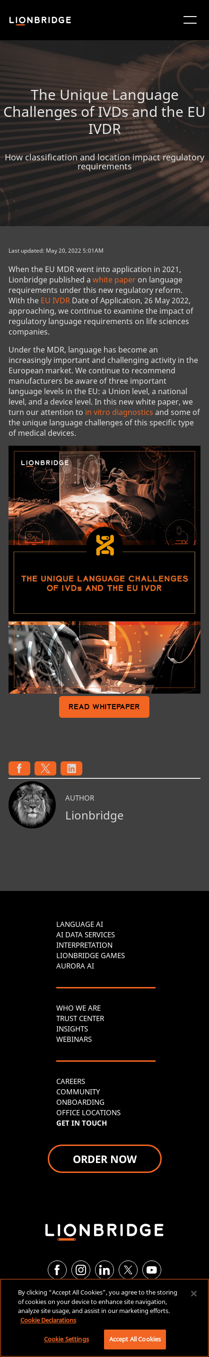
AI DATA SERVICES (85, 934)
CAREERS (70, 1081)
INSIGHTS (72, 1028)
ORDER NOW (105, 1159)
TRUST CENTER (80, 1018)
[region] (104, 1317)
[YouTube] (151, 1269)
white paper (114, 279)
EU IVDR (55, 300)
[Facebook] (57, 1269)
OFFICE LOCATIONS (88, 1112)
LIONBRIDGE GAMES (90, 955)
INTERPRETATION (84, 945)
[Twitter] (128, 1269)
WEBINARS (74, 1039)
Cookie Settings (66, 1339)
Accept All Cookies (135, 1339)
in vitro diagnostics (119, 412)
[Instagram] (80, 1269)
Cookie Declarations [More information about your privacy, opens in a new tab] (48, 1320)
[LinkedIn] (104, 1269)
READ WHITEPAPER (104, 707)
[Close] (193, 1293)
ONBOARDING (80, 1102)
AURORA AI (75, 965)
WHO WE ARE (78, 1008)
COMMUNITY (78, 1091)
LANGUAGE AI (79, 924)
